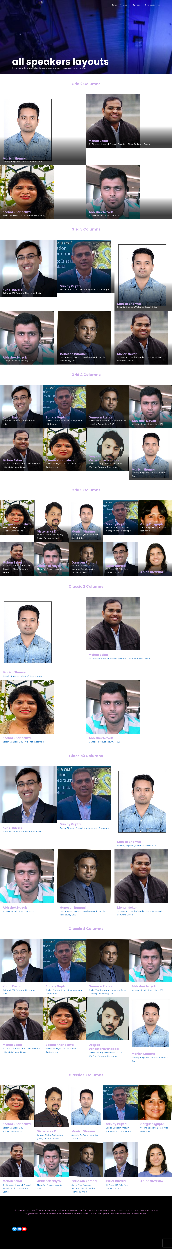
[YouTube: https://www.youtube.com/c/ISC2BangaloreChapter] (24, 1229)
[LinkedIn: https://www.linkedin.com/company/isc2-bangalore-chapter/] (19, 1229)
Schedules (125, 5)
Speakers (137, 5)
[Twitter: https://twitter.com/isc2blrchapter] (14, 1229)
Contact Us (150, 5)
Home (114, 5)
